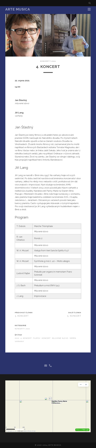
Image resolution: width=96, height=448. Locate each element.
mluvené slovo (60, 338)
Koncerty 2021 (48, 61)
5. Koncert (74, 316)
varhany (19, 341)
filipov (36, 338)
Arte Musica (17, 9)
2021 (17, 338)
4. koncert (26, 338)
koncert (46, 338)
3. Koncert (22, 316)
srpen (73, 338)
